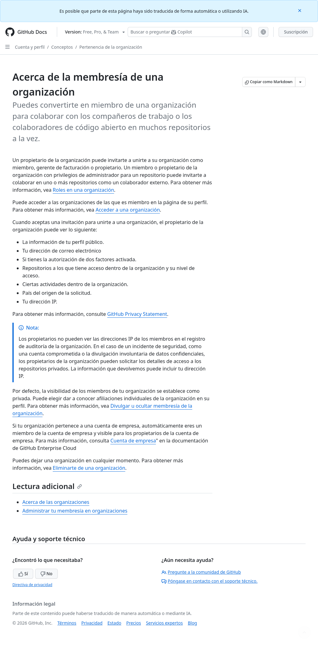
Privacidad (91, 623)
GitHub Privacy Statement (137, 314)
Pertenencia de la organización (111, 47)
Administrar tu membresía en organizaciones (74, 510)
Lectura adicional (47, 486)
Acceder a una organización (128, 209)
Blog (192, 623)
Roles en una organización (83, 189)
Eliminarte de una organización (89, 467)
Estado (114, 623)
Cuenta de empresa (133, 440)
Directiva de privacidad (32, 584)
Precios (133, 623)
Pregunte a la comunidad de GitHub (201, 572)
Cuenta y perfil (30, 47)
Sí (23, 573)
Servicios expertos (164, 623)
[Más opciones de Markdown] (300, 82)
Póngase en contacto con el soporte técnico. (209, 581)
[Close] (300, 10)
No (46, 573)
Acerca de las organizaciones (55, 502)
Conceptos (62, 47)
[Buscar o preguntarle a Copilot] (190, 32)
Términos (66, 623)
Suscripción (296, 32)
